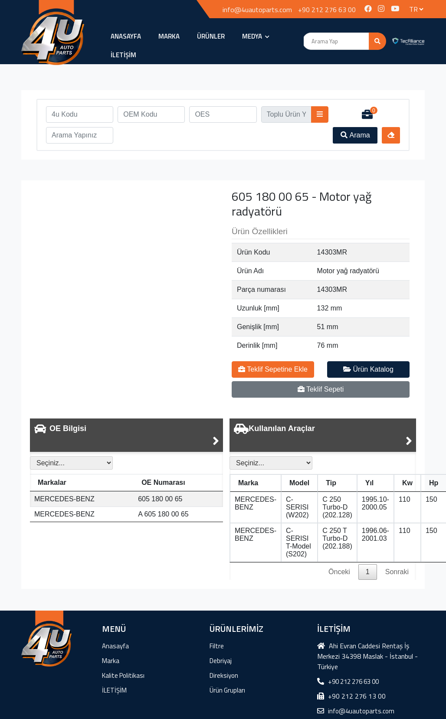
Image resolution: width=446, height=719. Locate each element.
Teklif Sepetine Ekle (273, 369)
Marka (169, 36)
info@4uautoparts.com (257, 9)
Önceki (339, 571)
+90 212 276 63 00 (327, 9)
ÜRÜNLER (211, 36)
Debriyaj (221, 661)
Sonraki (397, 571)
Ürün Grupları (227, 690)
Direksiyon (224, 675)
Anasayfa (126, 36)
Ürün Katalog (368, 369)
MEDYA (255, 36)
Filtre (217, 646)
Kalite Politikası (123, 675)
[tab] (126, 435)
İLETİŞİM (123, 55)
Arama (355, 135)
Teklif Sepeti (321, 389)
